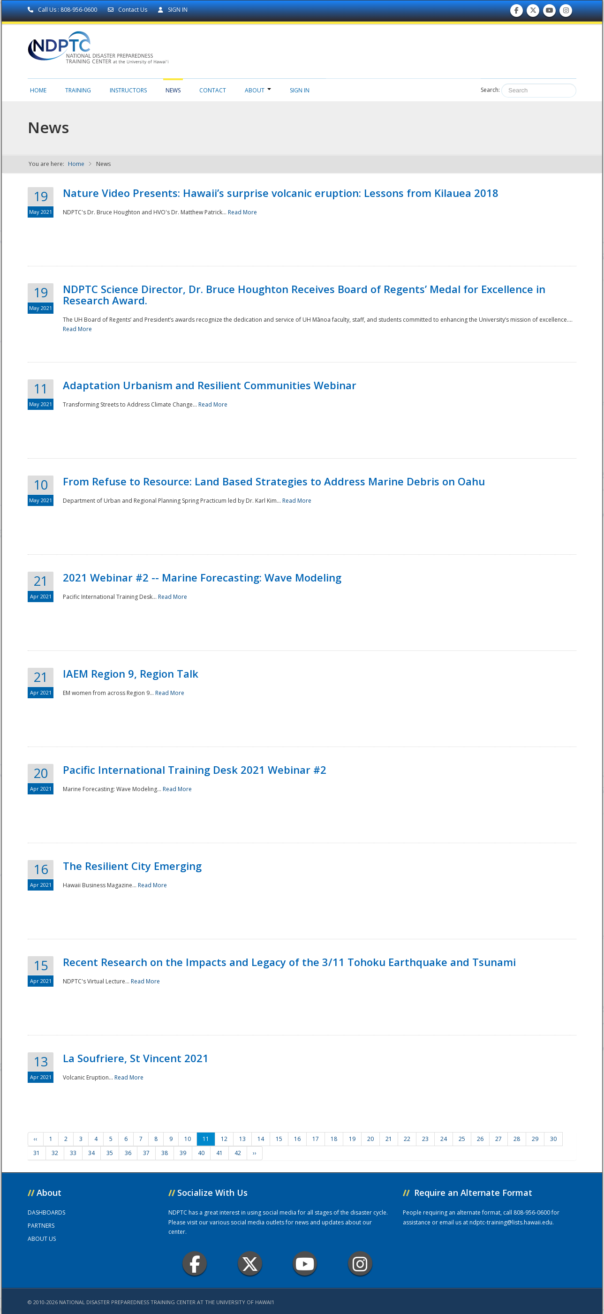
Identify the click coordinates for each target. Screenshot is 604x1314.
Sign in (300, 90)
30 (553, 1139)
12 (224, 1139)
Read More (242, 212)
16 (297, 1139)
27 (498, 1139)
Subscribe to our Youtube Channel (549, 12)
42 (237, 1153)
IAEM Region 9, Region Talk (130, 673)
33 (73, 1153)
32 (55, 1153)
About (258, 90)
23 (425, 1139)
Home (38, 90)
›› (255, 1153)
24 (443, 1139)
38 (164, 1153)
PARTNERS (41, 1226)
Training (78, 90)
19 (352, 1139)
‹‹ (36, 1139)
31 (36, 1153)
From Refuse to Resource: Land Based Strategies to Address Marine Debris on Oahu (274, 481)
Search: (490, 90)
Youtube (305, 1264)
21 (388, 1139)
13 (242, 1139)
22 (407, 1139)
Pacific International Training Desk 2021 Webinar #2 (194, 770)
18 (334, 1139)
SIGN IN (173, 10)
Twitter (250, 1264)
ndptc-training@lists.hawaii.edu (510, 1222)
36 (128, 1153)
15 (279, 1139)
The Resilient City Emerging (132, 866)
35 (109, 1153)
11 (206, 1139)
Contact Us (128, 10)
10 (187, 1139)
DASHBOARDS (46, 1212)
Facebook (194, 1264)
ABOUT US (42, 1239)
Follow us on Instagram (566, 12)
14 (260, 1139)
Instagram (360, 1264)
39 (183, 1153)
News (173, 90)
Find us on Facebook (516, 12)
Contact (212, 90)
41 (219, 1153)
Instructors (128, 90)
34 (91, 1153)
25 (462, 1139)
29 (535, 1139)
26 (480, 1139)
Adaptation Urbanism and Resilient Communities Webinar (209, 385)
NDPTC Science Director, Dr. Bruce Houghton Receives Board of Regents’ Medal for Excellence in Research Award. (304, 294)
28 (516, 1139)
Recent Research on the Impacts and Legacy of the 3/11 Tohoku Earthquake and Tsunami (289, 962)
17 (315, 1139)
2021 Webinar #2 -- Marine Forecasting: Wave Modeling (202, 577)
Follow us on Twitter (533, 12)
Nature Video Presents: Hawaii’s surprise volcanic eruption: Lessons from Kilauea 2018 (280, 193)
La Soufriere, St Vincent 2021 (136, 1058)
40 (201, 1153)
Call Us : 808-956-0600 (63, 10)
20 (370, 1139)
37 (146, 1153)
